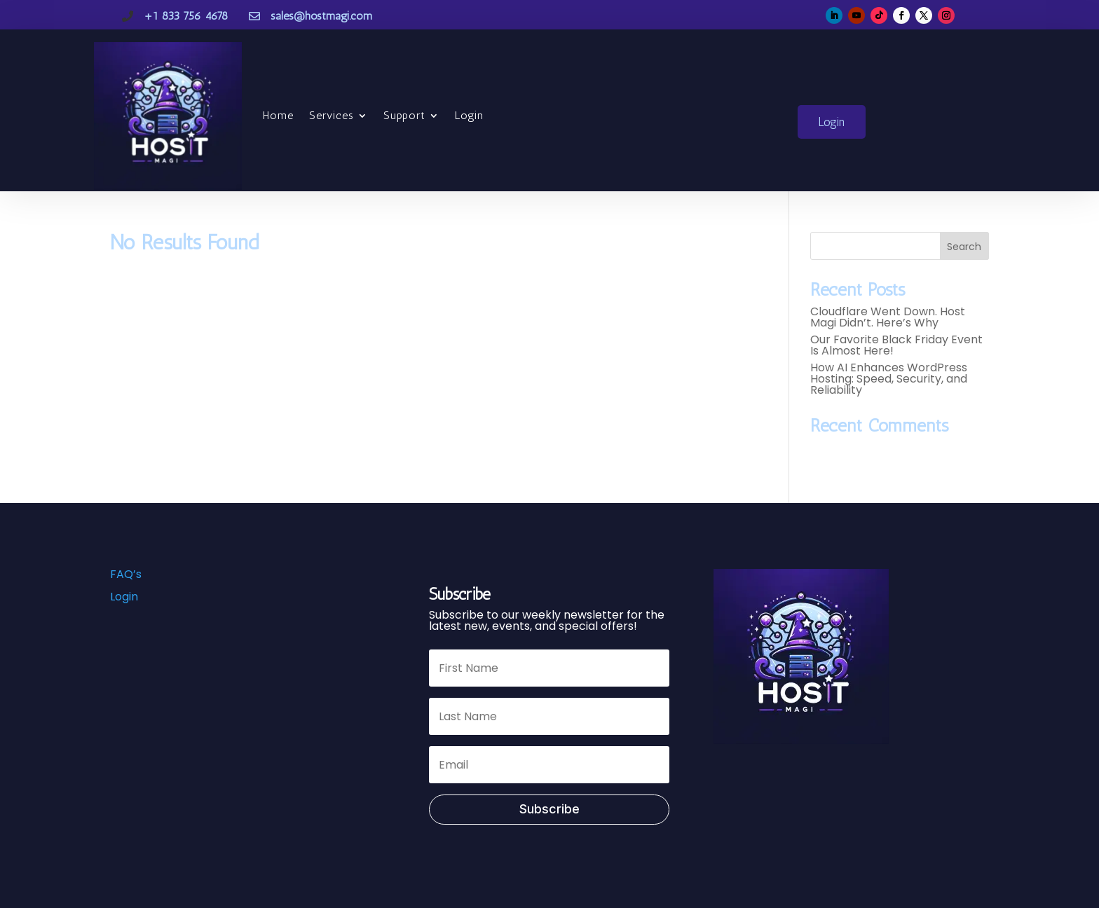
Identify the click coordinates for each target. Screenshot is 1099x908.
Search (964, 247)
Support (404, 115)
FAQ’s (126, 574)
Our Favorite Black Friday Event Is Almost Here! (896, 345)
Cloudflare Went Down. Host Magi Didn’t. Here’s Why (887, 317)
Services (331, 115)
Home (278, 115)
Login (469, 115)
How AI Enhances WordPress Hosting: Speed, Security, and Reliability (888, 378)
